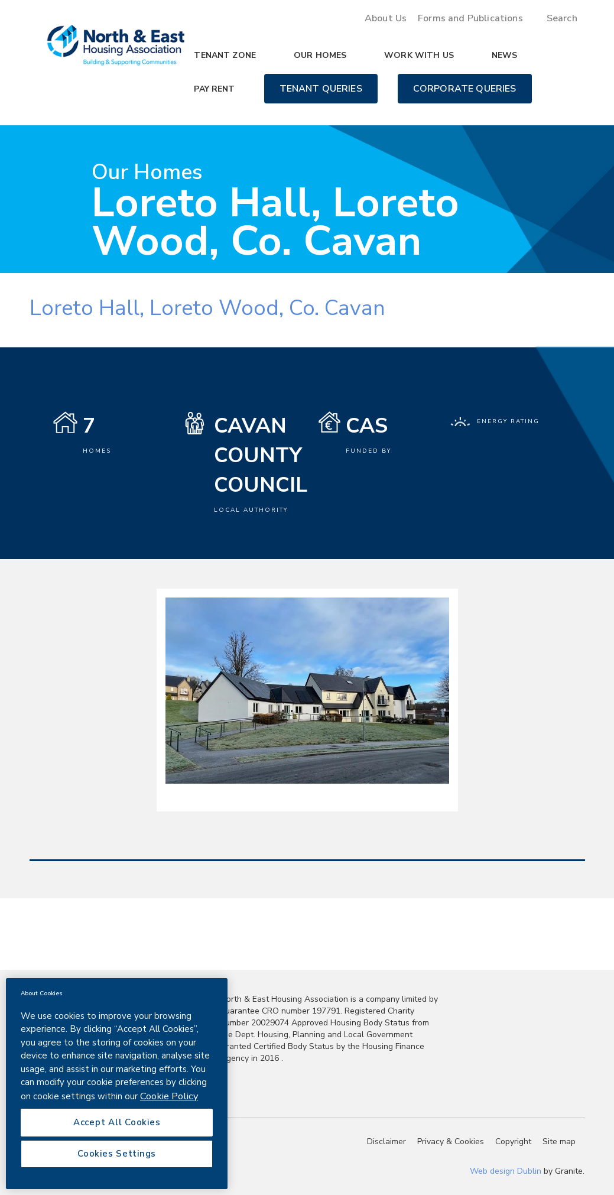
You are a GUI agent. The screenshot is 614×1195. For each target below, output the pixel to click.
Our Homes (320, 55)
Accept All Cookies (117, 1122)
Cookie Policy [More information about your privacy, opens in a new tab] (169, 1096)
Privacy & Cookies (450, 1141)
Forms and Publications (470, 18)
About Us (386, 18)
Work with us (419, 55)
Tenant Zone (225, 55)
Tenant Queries (321, 88)
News (505, 55)
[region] (117, 1083)
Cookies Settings (116, 1154)
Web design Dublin (505, 1171)
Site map (559, 1141)
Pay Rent (214, 89)
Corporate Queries (464, 88)
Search (562, 18)
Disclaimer (386, 1141)
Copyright (513, 1141)
